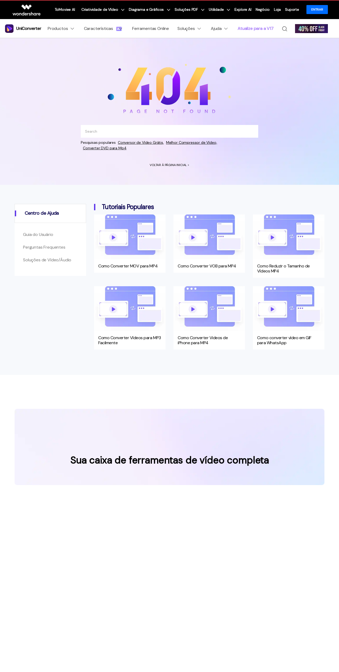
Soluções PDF (189, 9)
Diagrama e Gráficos (149, 9)
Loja (277, 9)
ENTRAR (317, 9)
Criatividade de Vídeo (102, 9)
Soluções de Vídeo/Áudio (47, 260)
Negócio (263, 9)
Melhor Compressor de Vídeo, (191, 142)
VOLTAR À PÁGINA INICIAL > (169, 165)
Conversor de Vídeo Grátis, (141, 142)
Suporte (292, 9)
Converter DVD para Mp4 (104, 148)
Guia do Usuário (38, 234)
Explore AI (242, 9)
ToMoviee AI (65, 9)
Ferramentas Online (150, 28)
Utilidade (219, 9)
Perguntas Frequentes (44, 247)
